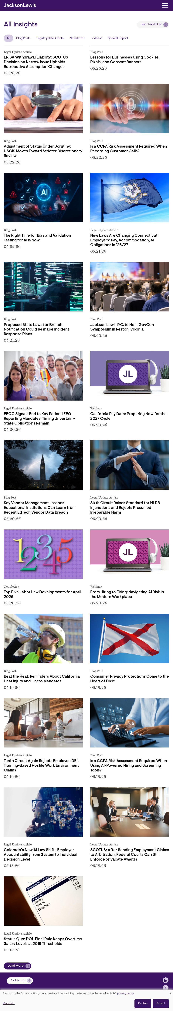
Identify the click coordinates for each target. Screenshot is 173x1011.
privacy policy (125, 993)
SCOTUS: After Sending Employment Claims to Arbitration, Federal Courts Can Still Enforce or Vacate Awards (129, 855)
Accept (160, 1003)
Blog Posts (23, 38)
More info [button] (9, 1003)
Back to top (18, 980)
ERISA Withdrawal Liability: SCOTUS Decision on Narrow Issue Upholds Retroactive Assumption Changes (36, 62)
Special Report (118, 38)
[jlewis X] (165, 988)
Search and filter (151, 24)
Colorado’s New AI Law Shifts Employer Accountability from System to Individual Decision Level (40, 855)
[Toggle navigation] (165, 5)
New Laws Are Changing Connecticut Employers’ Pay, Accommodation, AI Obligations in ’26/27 (124, 240)
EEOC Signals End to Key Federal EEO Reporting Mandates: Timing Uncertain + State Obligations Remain (39, 418)
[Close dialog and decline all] (170, 992)
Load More (16, 966)
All (8, 38)
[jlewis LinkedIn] (165, 980)
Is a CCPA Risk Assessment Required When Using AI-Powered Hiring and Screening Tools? (128, 765)
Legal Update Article (50, 38)
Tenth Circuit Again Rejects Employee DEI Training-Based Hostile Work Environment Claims (41, 765)
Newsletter (77, 38)
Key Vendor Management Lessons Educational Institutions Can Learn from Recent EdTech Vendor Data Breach (40, 508)
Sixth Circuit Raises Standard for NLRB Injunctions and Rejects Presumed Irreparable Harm (125, 508)
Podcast (96, 38)
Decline (142, 1003)
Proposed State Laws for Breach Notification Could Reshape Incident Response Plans (36, 329)
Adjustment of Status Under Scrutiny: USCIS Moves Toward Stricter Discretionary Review (43, 151)
